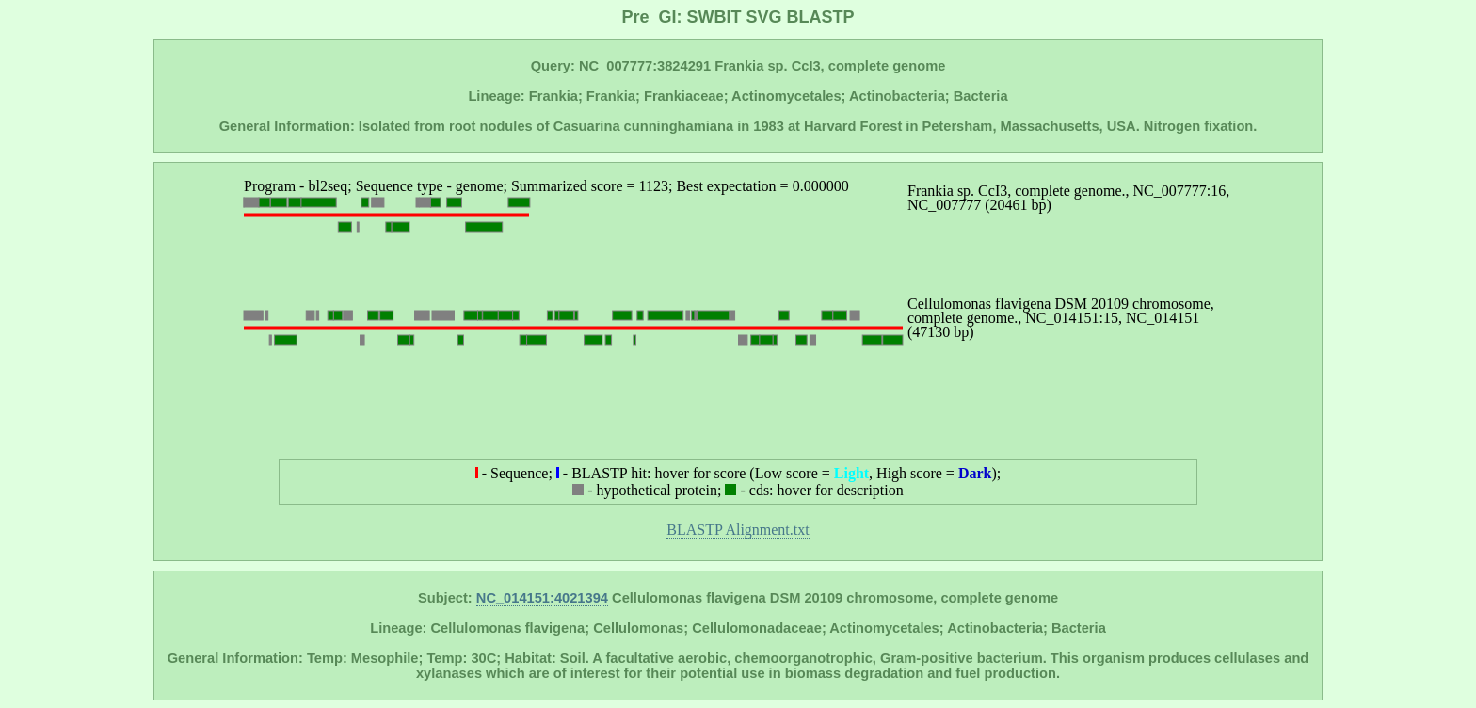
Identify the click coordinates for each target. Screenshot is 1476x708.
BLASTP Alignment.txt (737, 530)
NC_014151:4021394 (542, 597)
